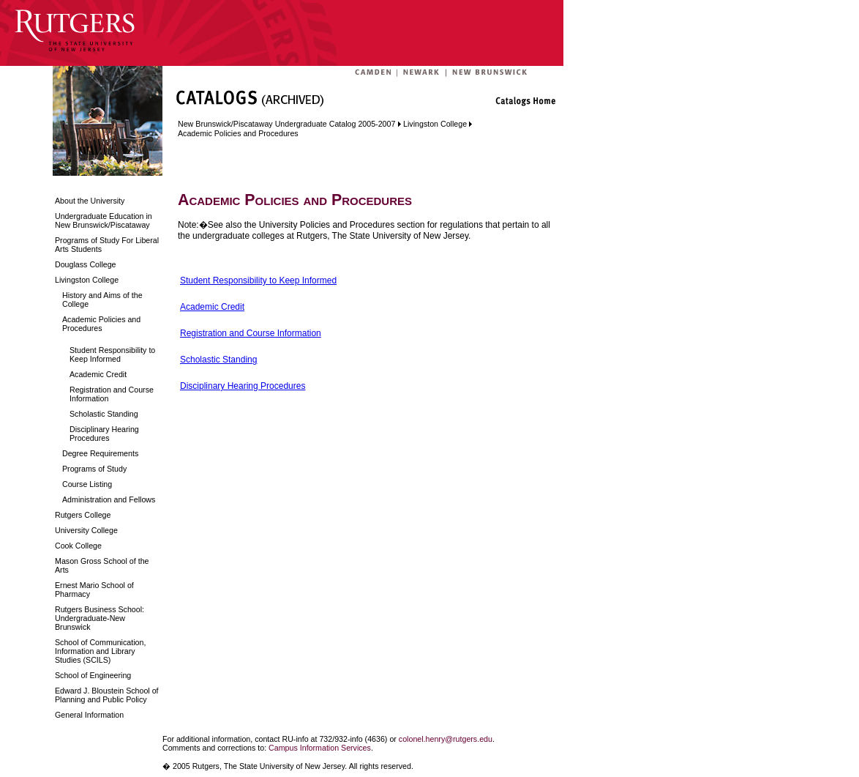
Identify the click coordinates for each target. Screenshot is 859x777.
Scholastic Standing (104, 413)
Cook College (78, 545)
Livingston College (87, 279)
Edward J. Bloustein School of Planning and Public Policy (107, 695)
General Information (89, 714)
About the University (89, 200)
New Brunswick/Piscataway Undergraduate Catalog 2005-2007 (286, 123)
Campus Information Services (320, 747)
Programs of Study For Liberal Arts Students (107, 244)
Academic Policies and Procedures (101, 323)
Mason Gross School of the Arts (102, 565)
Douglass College (85, 264)
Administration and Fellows (108, 499)
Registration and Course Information (112, 394)
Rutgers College (82, 514)
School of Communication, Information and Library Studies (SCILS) (100, 651)
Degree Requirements (100, 453)
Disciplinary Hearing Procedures (104, 433)
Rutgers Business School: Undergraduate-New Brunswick (99, 618)
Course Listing (87, 484)
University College (86, 530)
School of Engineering (93, 675)
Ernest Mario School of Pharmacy (94, 589)
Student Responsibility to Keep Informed (112, 354)
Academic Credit (98, 374)
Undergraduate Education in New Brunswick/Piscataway (103, 220)
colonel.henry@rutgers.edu (445, 739)
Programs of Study (94, 468)
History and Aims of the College (102, 299)
